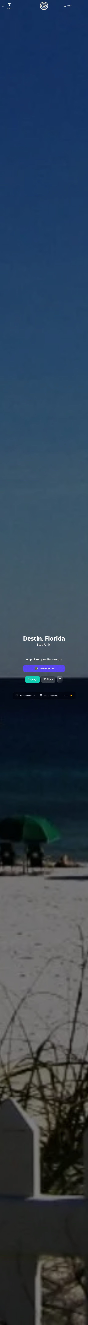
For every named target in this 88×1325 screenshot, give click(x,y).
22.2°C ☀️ (67, 695)
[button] (3, 6)
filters (48, 679)
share (67, 5)
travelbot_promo (47, 668)
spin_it (32, 679)
